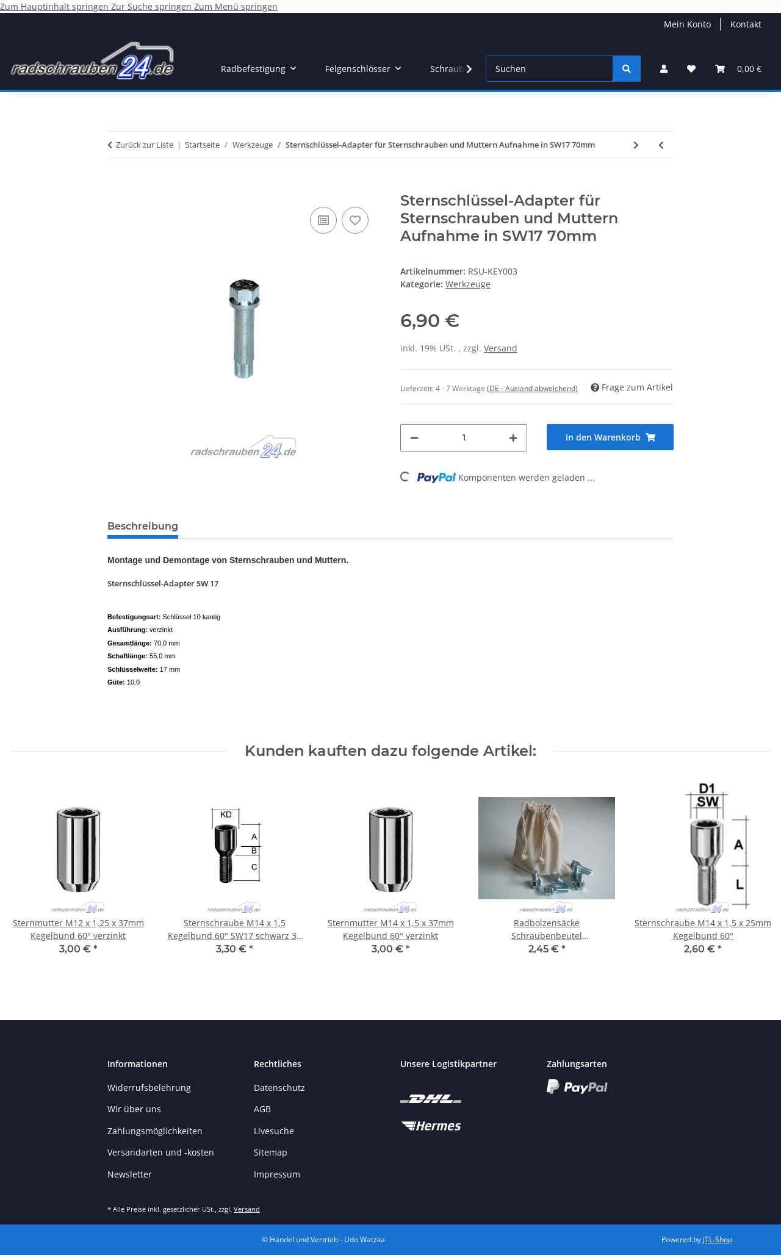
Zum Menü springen (236, 6)
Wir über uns (134, 1109)
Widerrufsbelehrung (149, 1087)
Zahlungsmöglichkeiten (155, 1131)
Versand (500, 348)
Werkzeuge (468, 284)
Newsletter (129, 1174)
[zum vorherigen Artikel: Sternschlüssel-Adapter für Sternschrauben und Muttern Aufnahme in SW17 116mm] (661, 145)
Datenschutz (279, 1087)
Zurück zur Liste (144, 144)
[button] (663, 69)
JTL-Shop (717, 1239)
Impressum (277, 1174)
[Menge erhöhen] (513, 438)
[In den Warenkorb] (117, 185)
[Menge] (463, 438)
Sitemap (270, 1152)
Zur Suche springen (152, 6)
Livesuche (274, 1131)
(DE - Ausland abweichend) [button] (532, 388)
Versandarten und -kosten (160, 1152)
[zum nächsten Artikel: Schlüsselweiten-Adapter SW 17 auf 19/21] (636, 145)
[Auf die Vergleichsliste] (323, 220)
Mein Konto (687, 24)
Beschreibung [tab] (142, 526)
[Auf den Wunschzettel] (355, 220)
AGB (262, 1109)
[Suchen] (549, 69)
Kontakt (745, 24)
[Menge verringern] (414, 438)
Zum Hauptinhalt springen (55, 6)
